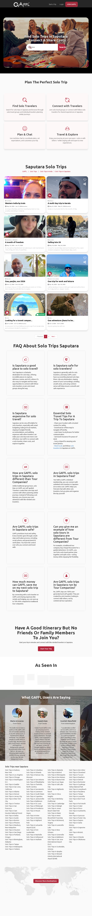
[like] (42, 179)
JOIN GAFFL (71, 4)
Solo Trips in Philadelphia (35, 782)
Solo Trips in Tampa (12, 844)
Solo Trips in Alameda (55, 770)
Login (62, 4)
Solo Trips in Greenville (56, 835)
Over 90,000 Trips (54, 52)
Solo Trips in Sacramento (35, 789)
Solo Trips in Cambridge (56, 804)
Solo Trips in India (46, 171)
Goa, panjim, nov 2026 (15, 281)
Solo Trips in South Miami (35, 794)
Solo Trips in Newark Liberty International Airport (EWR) (55, 856)
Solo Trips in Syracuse (77, 815)
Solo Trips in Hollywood (34, 837)
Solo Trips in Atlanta (12, 792)
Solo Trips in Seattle (12, 784)
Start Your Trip (46, 649)
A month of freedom (14, 242)
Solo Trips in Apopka (55, 851)
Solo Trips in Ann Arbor (77, 770)
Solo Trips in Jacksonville (35, 799)
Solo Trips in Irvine (32, 815)
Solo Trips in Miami (54, 813)
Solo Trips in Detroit (76, 780)
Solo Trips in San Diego (13, 832)
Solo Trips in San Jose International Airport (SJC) (55, 842)
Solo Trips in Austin (12, 818)
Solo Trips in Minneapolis (56, 775)
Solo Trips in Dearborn (77, 777)
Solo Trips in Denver (12, 794)
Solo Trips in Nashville (34, 835)
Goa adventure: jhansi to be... (61, 320)
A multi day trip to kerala (59, 203)
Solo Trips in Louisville (77, 796)
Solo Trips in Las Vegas (56, 782)
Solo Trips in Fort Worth (77, 804)
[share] (42, 184)
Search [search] (62, 47)
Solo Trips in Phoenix (12, 823)
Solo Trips (33, 171)
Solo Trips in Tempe (76, 794)
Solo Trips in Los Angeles (14, 775)
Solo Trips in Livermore (34, 792)
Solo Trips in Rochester (77, 782)
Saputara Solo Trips (46, 166)
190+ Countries (40, 52)
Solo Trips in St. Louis (33, 804)
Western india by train (15, 203)
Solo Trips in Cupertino (34, 796)
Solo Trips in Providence (34, 808)
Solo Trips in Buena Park (56, 780)
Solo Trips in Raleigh (55, 806)
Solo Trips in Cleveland (77, 772)
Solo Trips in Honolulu (34, 818)
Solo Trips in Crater (75, 806)
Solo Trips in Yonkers (12, 849)
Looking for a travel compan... (18, 320)
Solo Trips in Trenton (12, 804)
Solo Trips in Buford (55, 772)
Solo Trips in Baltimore (34, 801)
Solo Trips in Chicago (12, 777)
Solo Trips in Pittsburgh (34, 806)
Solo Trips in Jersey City (13, 796)
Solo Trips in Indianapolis (13, 847)
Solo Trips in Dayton (76, 820)
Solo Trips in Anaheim (34, 839)
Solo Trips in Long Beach (77, 789)
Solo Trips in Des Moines (56, 777)
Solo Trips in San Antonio (35, 780)
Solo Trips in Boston (12, 820)
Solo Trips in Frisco (75, 808)
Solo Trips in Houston (12, 830)
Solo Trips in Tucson (76, 775)
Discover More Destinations (46, 881)
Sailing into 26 (54, 242)
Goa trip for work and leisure (61, 281)
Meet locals (58, 446)
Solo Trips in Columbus (34, 770)
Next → (54, 336)
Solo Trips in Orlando (33, 772)
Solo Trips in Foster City (77, 818)
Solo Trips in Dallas (12, 815)
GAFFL (24, 171)
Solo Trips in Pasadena (77, 792)
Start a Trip (52, 4)
